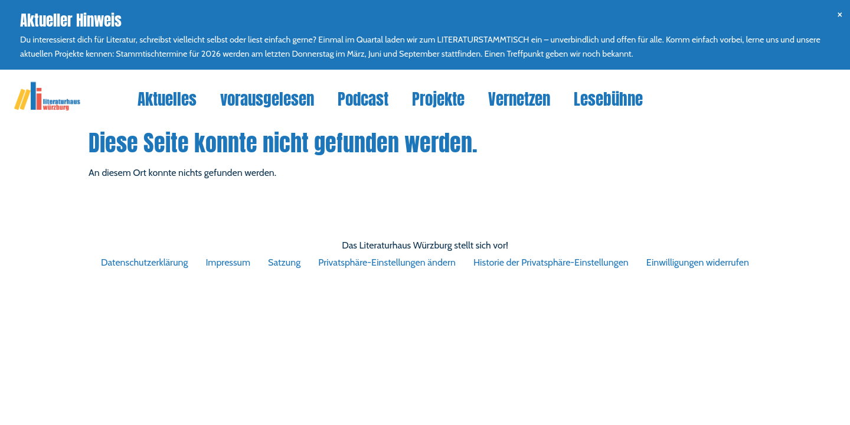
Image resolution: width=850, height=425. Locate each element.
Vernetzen (519, 99)
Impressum (227, 262)
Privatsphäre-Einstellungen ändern (387, 262)
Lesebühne (608, 99)
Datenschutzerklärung (144, 262)
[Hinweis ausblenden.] (839, 14)
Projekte (438, 99)
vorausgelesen (267, 99)
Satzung (284, 262)
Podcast (363, 99)
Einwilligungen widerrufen (697, 262)
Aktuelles (167, 99)
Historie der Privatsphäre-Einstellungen (551, 262)
